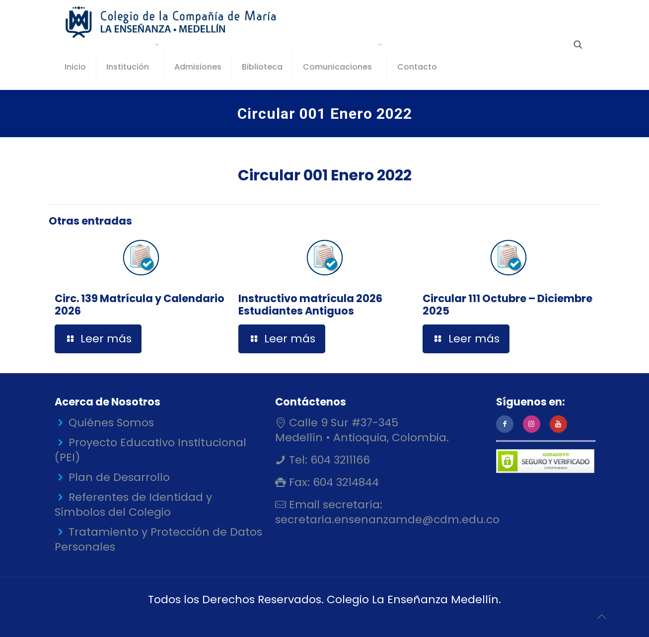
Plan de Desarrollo (119, 477)
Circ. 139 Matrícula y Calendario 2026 (139, 304)
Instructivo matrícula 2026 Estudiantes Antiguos (310, 304)
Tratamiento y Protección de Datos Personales (158, 539)
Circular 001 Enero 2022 (325, 175)
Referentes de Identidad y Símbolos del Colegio (133, 504)
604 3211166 (338, 460)
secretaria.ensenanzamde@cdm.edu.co (387, 519)
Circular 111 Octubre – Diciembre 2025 (507, 304)
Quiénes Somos (111, 422)
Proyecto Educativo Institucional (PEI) (150, 450)
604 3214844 (344, 482)
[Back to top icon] (601, 616)
